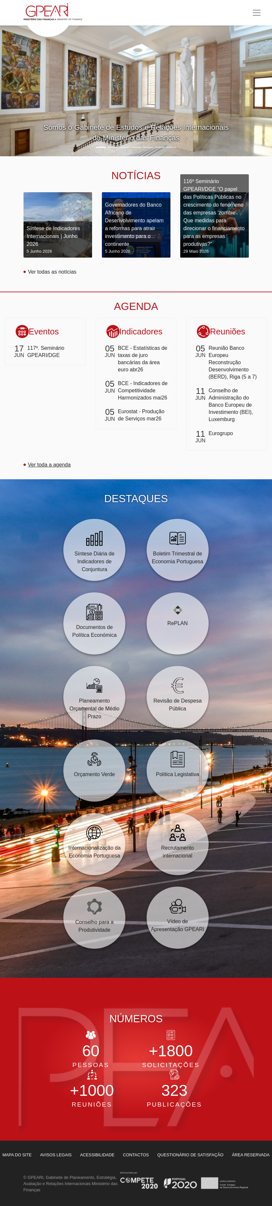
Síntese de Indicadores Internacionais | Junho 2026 (58, 240)
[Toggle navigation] (256, 13)
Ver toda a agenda (49, 464)
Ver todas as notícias (52, 272)
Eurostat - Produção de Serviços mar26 (141, 415)
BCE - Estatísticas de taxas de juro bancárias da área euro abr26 (142, 358)
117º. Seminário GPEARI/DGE (45, 351)
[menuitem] (56, 1155)
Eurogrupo (221, 433)
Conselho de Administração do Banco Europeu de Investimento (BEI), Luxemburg (231, 405)
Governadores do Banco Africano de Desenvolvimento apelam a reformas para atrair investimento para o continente (136, 228)
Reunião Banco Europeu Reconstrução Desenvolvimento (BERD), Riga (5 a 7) (233, 362)
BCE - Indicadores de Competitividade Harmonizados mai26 (143, 390)
